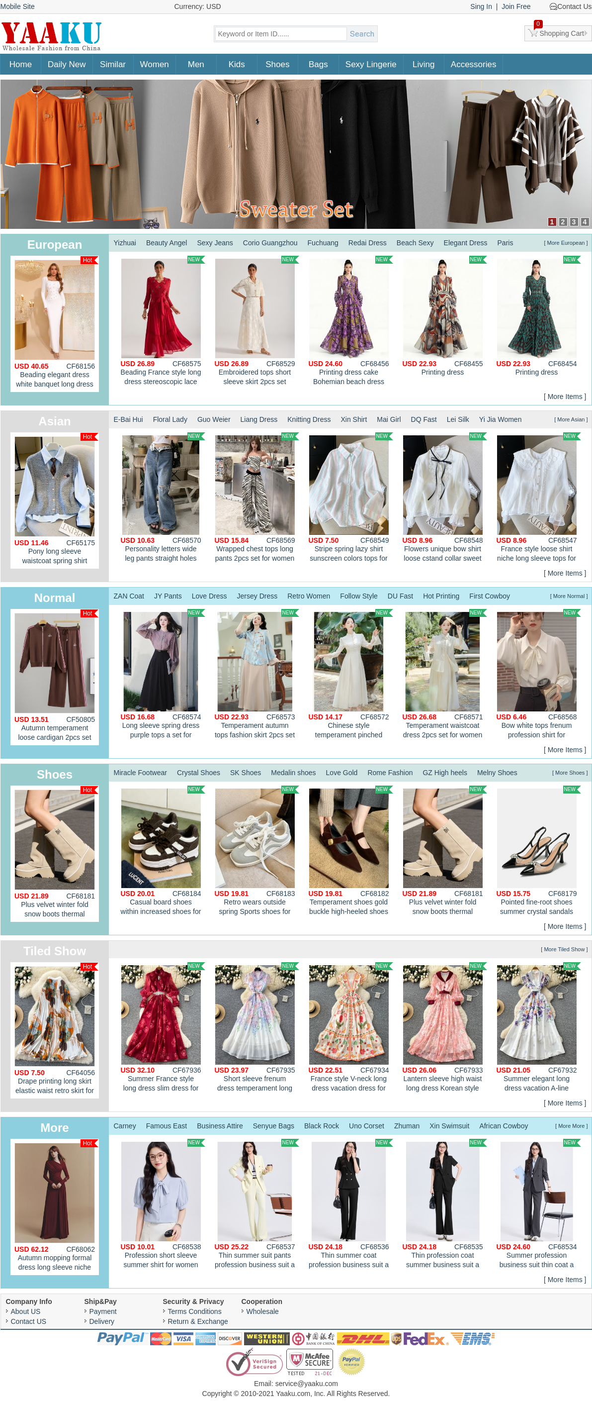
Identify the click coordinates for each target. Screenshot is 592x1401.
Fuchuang (323, 243)
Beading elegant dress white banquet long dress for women (56, 324)
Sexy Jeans (215, 243)
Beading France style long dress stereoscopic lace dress (163, 322)
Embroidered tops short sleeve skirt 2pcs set (257, 321)
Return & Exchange (198, 1321)
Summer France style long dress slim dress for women (163, 1028)
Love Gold (342, 773)
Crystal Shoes (198, 773)
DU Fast (400, 596)
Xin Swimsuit (449, 1126)
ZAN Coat (129, 596)
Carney (125, 1126)
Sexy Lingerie (371, 64)
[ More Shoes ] (570, 773)
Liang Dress (259, 419)
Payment (103, 1311)
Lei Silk (458, 419)
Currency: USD (197, 6)
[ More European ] (566, 243)
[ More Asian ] (571, 419)
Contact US (29, 1321)
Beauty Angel (166, 243)
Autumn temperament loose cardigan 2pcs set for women (56, 677)
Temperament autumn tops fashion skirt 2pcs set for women (257, 675)
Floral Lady (170, 419)
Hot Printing (441, 596)
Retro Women (308, 596)
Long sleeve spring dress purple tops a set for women (163, 675)
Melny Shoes (497, 773)
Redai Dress (367, 243)
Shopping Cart (559, 31)
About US (26, 1311)
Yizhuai (125, 243)
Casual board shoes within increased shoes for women (163, 852)
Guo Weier (214, 419)
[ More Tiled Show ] (564, 949)
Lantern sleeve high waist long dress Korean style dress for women (445, 1028)
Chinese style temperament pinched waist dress (351, 675)
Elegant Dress (466, 243)
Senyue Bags (273, 1126)
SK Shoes (245, 773)
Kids (237, 64)
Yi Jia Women (500, 419)
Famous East (166, 1126)
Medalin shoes (293, 773)
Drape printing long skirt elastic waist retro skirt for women (56, 1031)
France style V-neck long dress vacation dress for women (351, 1028)
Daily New (67, 64)
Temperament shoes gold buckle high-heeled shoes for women (351, 852)
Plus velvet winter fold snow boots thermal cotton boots (56, 854)
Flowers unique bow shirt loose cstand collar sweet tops (445, 498)
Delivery (102, 1321)
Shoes (277, 64)
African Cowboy (503, 1126)
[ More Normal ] (569, 596)
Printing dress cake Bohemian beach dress (351, 321)
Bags (318, 64)
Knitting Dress (309, 419)
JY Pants (168, 596)
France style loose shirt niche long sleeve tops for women (539, 498)
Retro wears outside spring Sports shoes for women (257, 852)
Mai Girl (389, 419)
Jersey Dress (257, 596)
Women (154, 64)
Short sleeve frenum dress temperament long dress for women (257, 1028)
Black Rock (321, 1126)
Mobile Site (17, 6)
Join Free (516, 6)
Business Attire (220, 1126)
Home (20, 64)
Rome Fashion (390, 773)
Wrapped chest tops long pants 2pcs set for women (257, 497)
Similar (113, 64)
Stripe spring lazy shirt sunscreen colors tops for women (351, 498)
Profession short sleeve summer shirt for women (163, 1204)
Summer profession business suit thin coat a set (539, 1205)
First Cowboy (489, 596)
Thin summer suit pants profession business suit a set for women (257, 1205)
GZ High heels (445, 773)
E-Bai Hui (128, 419)
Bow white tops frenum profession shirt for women (539, 675)
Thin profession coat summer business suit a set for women (445, 1205)
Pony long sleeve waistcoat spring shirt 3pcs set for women (56, 501)
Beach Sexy (415, 243)
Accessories (474, 64)
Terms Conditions (195, 1311)
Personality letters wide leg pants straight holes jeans (163, 498)
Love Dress (209, 596)
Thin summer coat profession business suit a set (351, 1205)
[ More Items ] (565, 396)
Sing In (481, 6)
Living (423, 64)
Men (196, 64)
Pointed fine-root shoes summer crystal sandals (539, 850)
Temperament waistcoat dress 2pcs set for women (445, 674)
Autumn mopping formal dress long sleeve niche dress (56, 1207)
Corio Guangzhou (270, 243)
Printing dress (445, 316)
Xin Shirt (353, 419)
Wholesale (263, 1311)
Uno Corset (366, 1126)
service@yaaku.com (306, 1384)
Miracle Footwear (140, 773)
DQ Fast (424, 419)
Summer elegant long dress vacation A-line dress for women (539, 1028)
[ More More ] (571, 1126)
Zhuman (407, 1126)
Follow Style (358, 596)
